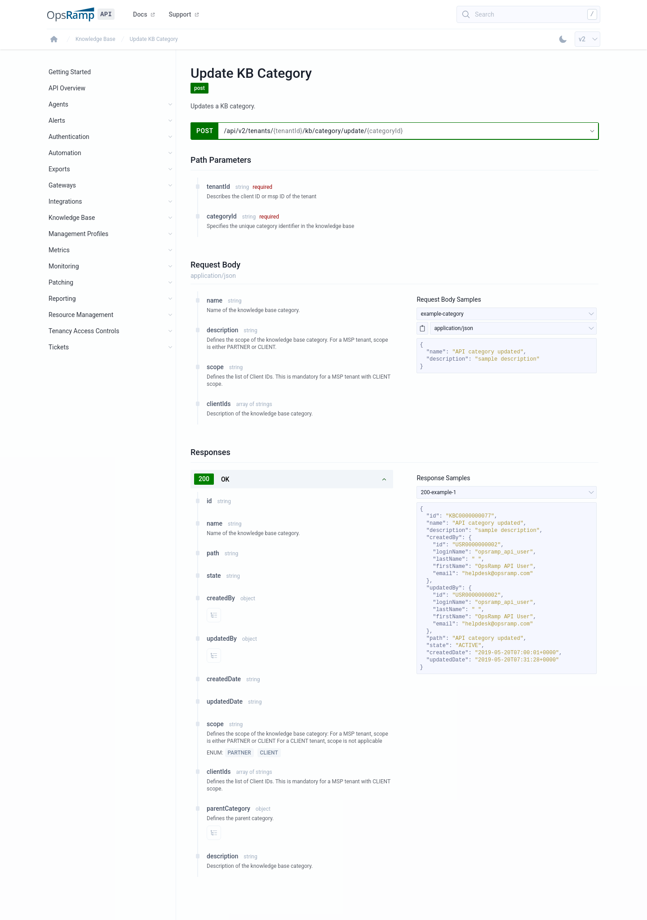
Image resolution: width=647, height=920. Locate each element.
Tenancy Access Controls (84, 331)
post (199, 88)
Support (184, 14)
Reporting (62, 298)
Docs (144, 14)
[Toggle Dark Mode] (563, 39)
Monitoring (64, 266)
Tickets (59, 347)
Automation (65, 152)
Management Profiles (78, 233)
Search (484, 14)
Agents (58, 104)
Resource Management (81, 314)
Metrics (59, 250)
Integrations (65, 201)
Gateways (62, 185)
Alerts (57, 120)
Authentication (69, 136)
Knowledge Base (95, 39)
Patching (61, 282)
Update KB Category (154, 39)
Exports (59, 169)
